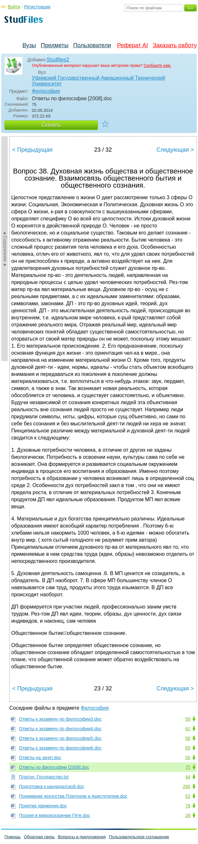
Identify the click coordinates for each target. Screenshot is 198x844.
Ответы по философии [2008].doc (54, 767)
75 (187, 767)
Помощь (12, 836)
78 (187, 805)
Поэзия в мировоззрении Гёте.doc (54, 815)
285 (186, 786)
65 (187, 748)
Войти (14, 6)
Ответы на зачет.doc (40, 757)
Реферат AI (132, 45)
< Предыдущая (32, 150)
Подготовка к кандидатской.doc (51, 786)
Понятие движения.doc (43, 805)
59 (187, 719)
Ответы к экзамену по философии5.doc (60, 738)
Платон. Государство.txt (43, 776)
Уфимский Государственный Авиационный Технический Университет (98, 80)
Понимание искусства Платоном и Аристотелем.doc (73, 796)
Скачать (51, 125)
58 (187, 738)
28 (187, 815)
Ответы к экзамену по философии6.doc (60, 748)
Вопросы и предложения (82, 836)
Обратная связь (39, 836)
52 (187, 796)
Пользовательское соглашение (139, 836)
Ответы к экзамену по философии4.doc (60, 728)
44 (187, 776)
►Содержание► (5, 248)
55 (187, 757)
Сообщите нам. (157, 65)
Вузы (29, 45)
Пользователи (92, 45)
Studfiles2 (58, 59)
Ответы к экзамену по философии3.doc (60, 719)
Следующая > (175, 150)
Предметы (54, 45)
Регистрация (37, 6)
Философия (46, 91)
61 (187, 728)
